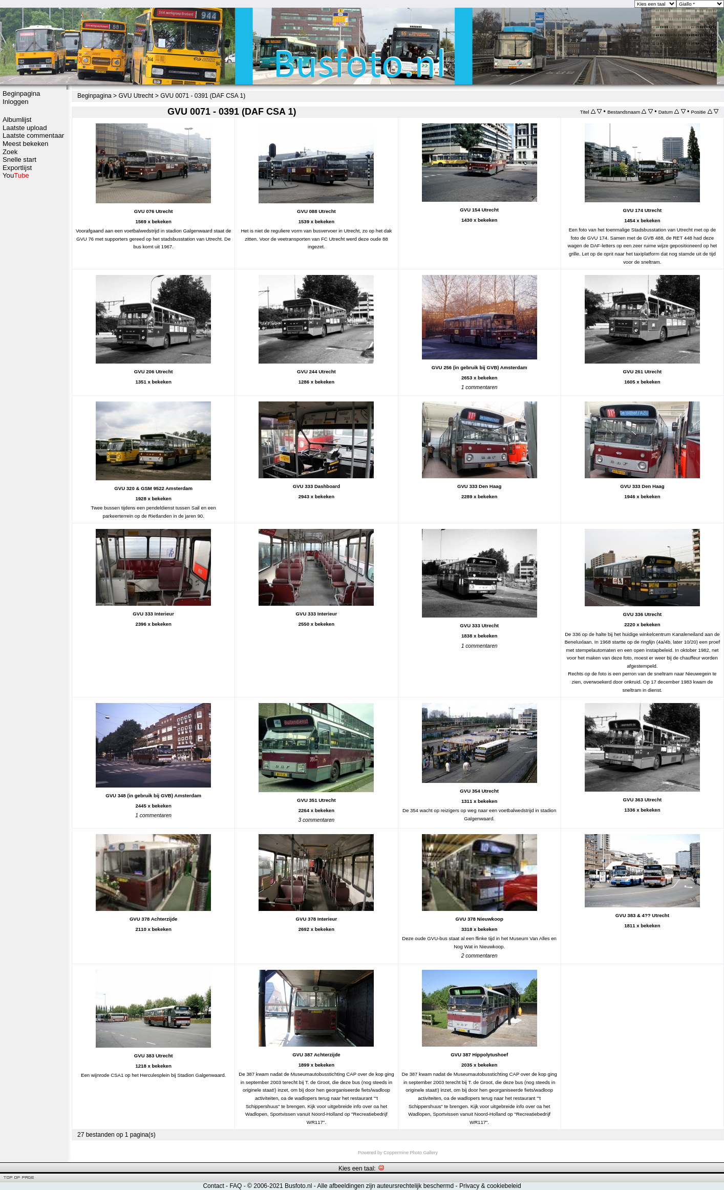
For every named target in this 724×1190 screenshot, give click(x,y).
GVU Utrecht (135, 95)
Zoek (10, 152)
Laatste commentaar (33, 135)
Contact (213, 1185)
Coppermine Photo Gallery (411, 1152)
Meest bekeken (25, 143)
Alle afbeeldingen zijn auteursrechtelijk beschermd (385, 1185)
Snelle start (19, 159)
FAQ (235, 1185)
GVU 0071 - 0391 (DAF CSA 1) (202, 95)
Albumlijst (17, 119)
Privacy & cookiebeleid (490, 1185)
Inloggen (16, 101)
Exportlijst (17, 168)
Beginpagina (21, 93)
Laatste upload (25, 128)
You (16, 175)
